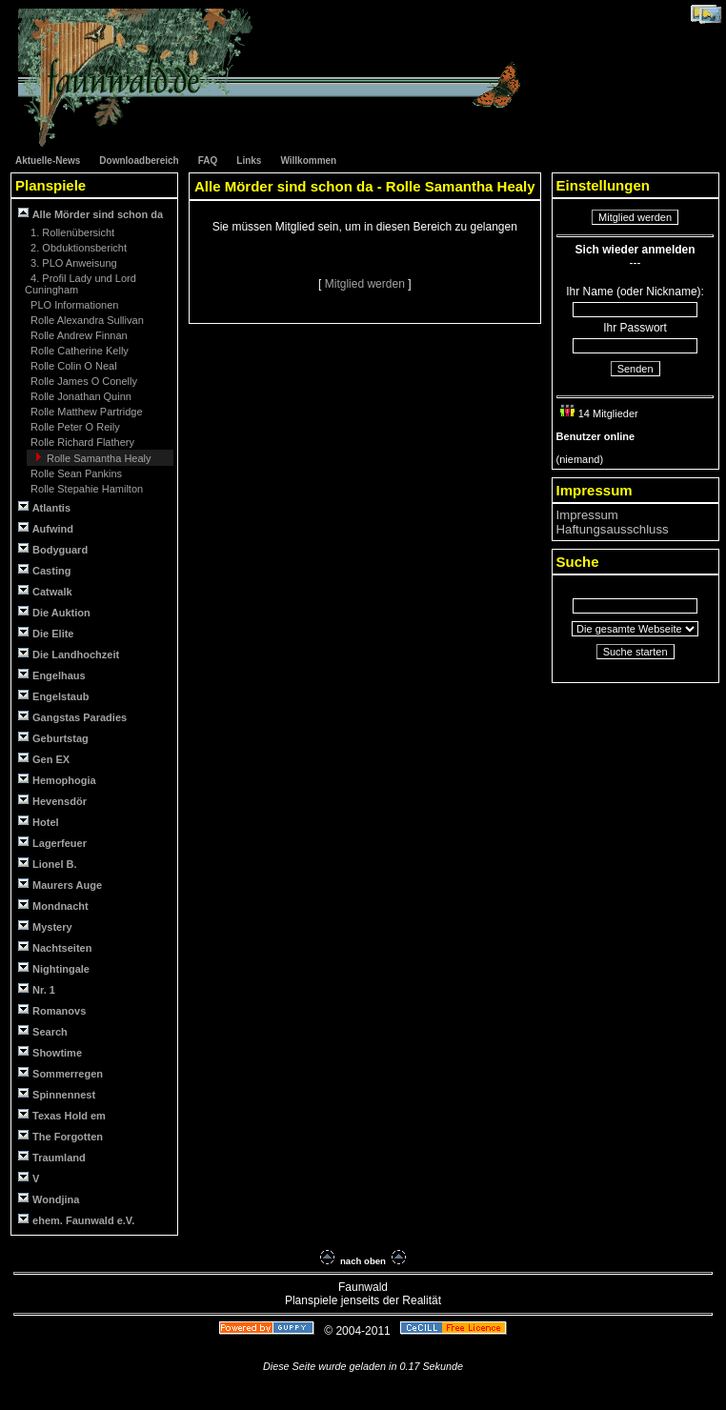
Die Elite (45, 633)
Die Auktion (54, 612)
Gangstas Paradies (72, 717)
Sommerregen (60, 1073)
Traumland (52, 1157)
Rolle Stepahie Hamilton (85, 488)
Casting (44, 570)
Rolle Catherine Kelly (78, 350)
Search (43, 1031)
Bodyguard (53, 549)
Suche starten (635, 651)
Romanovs (52, 1010)
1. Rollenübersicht (71, 232)
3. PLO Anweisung (72, 263)
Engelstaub (53, 696)
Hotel (38, 822)
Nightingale (54, 968)
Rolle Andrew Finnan (78, 335)
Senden (635, 368)
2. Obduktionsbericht (77, 247)
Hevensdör (52, 801)
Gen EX (44, 759)
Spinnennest (56, 1094)
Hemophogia (57, 780)
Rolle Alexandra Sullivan (86, 320)
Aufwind (45, 528)
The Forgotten (60, 1136)
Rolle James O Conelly (82, 381)
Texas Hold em (62, 1115)
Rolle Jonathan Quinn (79, 396)
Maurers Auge (60, 884)
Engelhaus (52, 675)
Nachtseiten (54, 947)
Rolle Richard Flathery (81, 442)
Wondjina (48, 1199)
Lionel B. (47, 863)
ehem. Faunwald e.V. (76, 1220)
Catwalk (45, 591)
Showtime (50, 1052)
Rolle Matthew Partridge (85, 411)
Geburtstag (53, 738)
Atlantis (44, 507)
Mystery (45, 926)
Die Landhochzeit (68, 654)
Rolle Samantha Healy (97, 458)
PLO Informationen (73, 305)
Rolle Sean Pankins (75, 473)
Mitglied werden (366, 284)
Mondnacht (53, 905)
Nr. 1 (36, 989)
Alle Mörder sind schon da (90, 214)
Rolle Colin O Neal (72, 366)
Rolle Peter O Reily (74, 427)
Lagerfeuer (52, 842)
